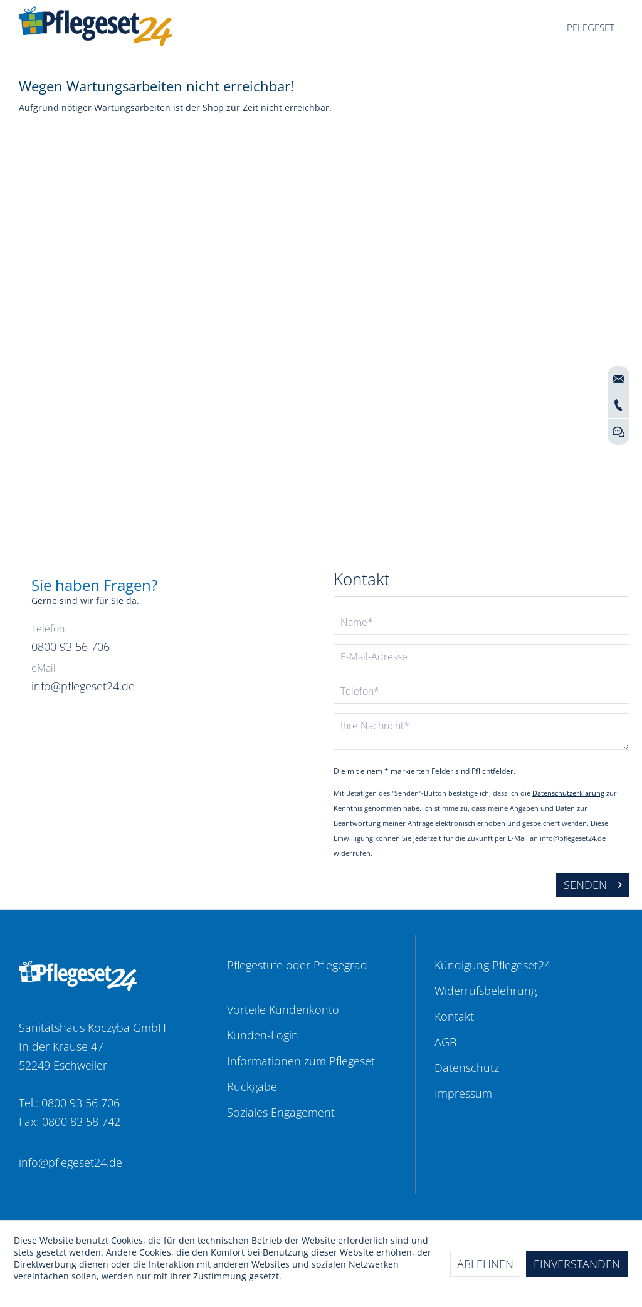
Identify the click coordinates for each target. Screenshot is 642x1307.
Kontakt (454, 1016)
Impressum (463, 1093)
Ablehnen (485, 1263)
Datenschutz (466, 1067)
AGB (445, 1041)
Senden (593, 883)
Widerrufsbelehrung (485, 990)
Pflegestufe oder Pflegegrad (297, 964)
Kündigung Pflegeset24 (492, 964)
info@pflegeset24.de (70, 1162)
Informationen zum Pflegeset (301, 1060)
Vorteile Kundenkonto (283, 1009)
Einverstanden (577, 1263)
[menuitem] (590, 28)
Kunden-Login (262, 1035)
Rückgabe (252, 1086)
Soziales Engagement (281, 1112)
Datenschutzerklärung (568, 793)
